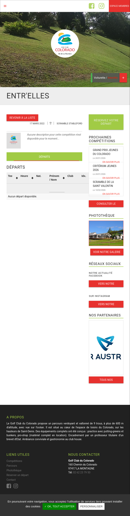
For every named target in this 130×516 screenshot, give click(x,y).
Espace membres (119, 6)
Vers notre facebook (106, 284)
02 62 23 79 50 (81, 472)
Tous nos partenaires (106, 380)
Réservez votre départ (106, 122)
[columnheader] (13, 178)
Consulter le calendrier (106, 204)
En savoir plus (111, 162)
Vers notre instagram (106, 305)
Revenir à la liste (22, 117)
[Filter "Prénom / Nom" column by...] (57, 188)
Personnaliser (91, 506)
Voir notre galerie (107, 251)
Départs (44, 156)
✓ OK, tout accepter (59, 506)
